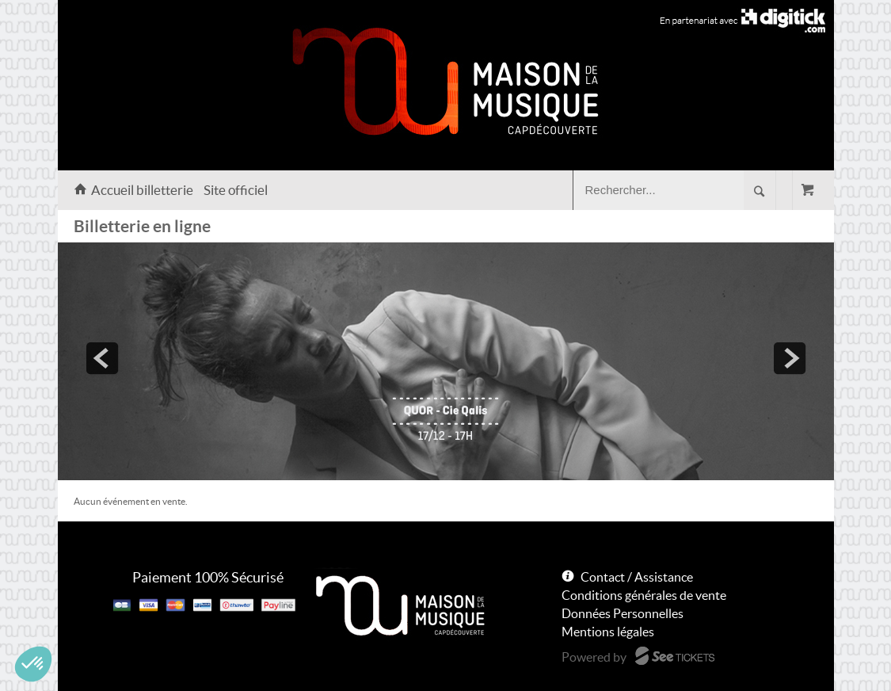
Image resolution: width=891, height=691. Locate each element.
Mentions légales (608, 631)
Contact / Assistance (637, 577)
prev (102, 358)
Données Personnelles (622, 613)
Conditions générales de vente (644, 595)
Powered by (594, 657)
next (789, 358)
